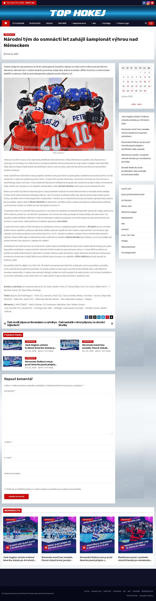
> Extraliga (106, 23)
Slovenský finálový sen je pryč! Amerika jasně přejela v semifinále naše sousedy (40, 364)
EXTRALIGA (126, 200)
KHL (124, 591)
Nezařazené (127, 217)
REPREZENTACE (147, 591)
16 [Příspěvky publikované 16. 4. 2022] (145, 81)
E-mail (8, 457)
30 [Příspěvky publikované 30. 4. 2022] (145, 90)
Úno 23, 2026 (30, 351)
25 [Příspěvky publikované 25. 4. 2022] (123, 90)
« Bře (133, 104)
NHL (123, 223)
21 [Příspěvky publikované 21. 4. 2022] (136, 86)
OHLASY (49, 23)
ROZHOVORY (35, 23)
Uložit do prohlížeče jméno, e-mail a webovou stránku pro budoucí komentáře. (43, 489)
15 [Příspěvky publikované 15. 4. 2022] (140, 81)
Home (86, 591)
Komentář (9, 391)
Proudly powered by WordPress (14, 593)
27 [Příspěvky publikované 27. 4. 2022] (132, 90)
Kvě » (139, 104)
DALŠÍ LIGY (126, 188)
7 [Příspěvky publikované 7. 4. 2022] (136, 77)
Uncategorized (128, 252)
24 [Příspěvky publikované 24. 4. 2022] (149, 86)
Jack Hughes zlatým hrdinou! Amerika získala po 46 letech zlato (40, 348)
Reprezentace (9, 34)
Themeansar (49, 593)
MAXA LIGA (126, 206)
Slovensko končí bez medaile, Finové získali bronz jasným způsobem (95, 348)
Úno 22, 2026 (30, 367)
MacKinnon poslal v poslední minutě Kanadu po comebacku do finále (136, 158)
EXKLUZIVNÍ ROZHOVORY (133, 194)
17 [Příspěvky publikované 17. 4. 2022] (149, 81)
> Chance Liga (122, 23)
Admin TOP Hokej (45, 351)
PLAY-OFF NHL (128, 235)
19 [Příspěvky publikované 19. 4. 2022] (128, 86)
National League (129, 212)
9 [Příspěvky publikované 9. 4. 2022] (145, 77)
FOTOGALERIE (18, 23)
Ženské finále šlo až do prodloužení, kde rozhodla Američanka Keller (133, 171)
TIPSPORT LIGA (132, 596)
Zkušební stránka (146, 596)
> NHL (93, 23)
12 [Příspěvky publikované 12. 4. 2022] (128, 81)
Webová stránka (12, 473)
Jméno (8, 442)
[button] (146, 23)
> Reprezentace (79, 23)
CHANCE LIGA (96, 591)
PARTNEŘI (62, 23)
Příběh (124, 241)
